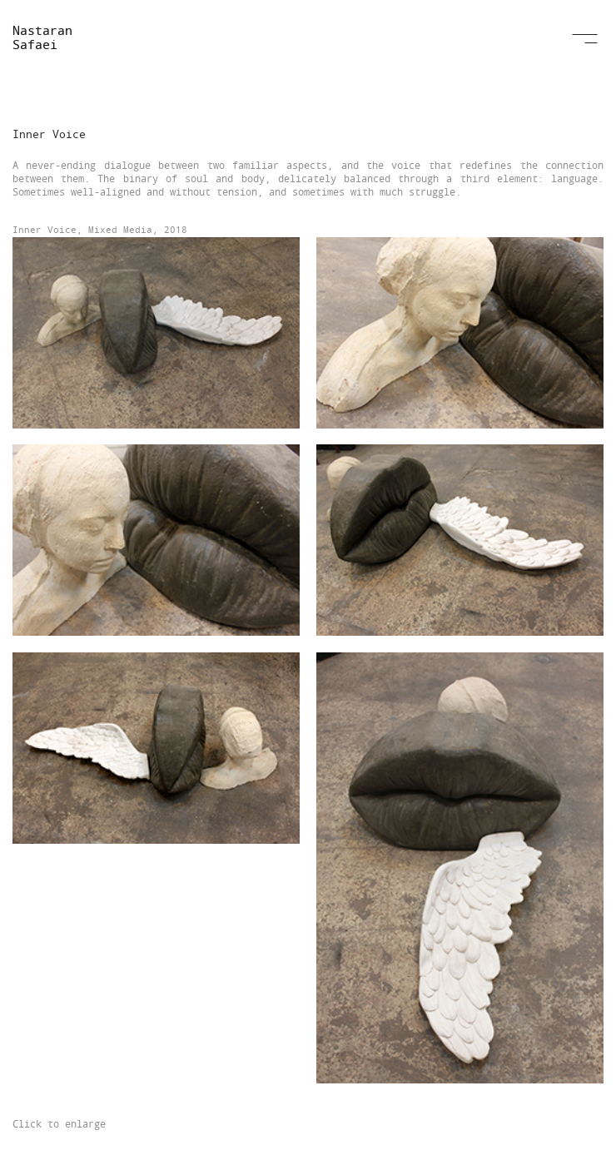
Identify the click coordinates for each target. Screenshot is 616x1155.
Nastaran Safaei (42, 37)
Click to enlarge (59, 1123)
